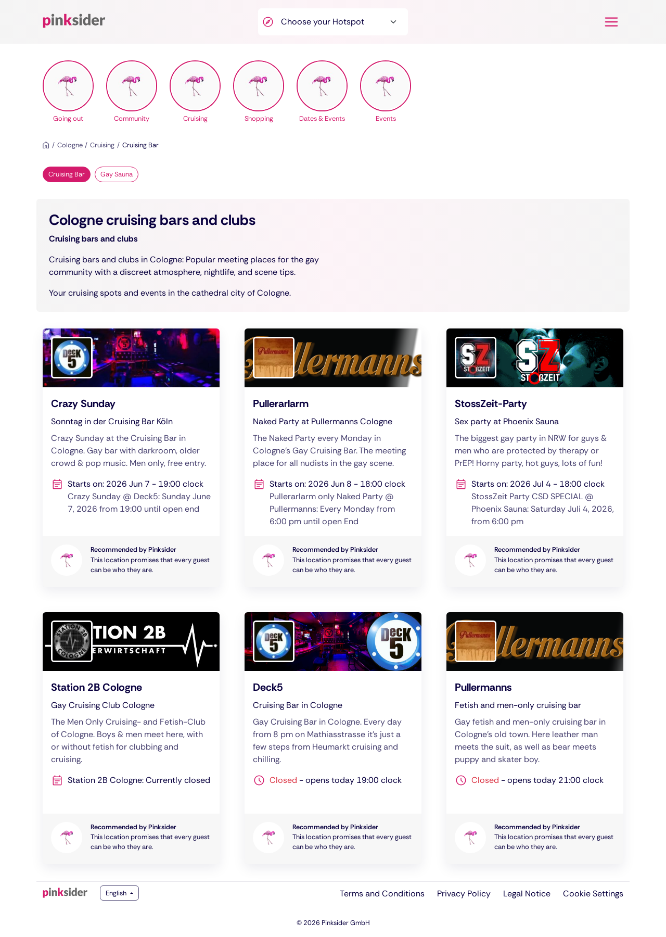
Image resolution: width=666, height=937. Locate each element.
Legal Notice (526, 893)
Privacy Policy (464, 893)
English (117, 893)
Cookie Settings (593, 893)
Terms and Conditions (382, 893)
